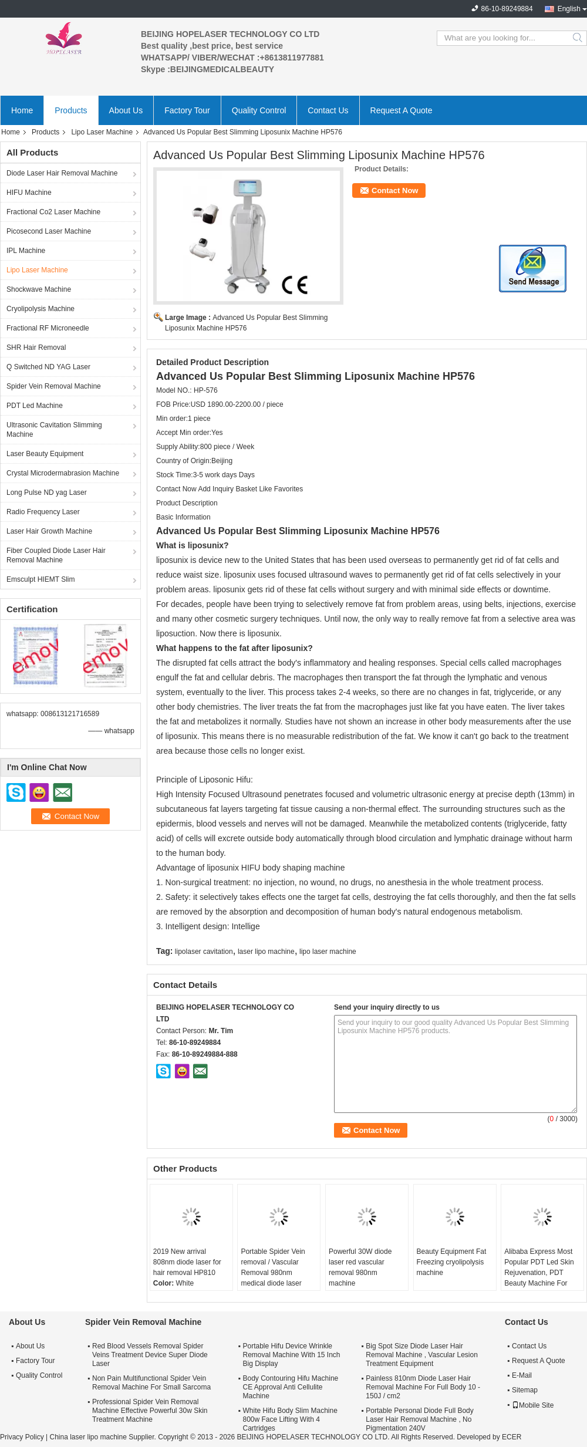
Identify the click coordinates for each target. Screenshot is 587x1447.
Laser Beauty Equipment (44, 454)
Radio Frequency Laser (43, 512)
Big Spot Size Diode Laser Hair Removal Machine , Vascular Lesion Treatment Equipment (422, 1355)
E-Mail (522, 1375)
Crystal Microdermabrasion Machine (62, 473)
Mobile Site (533, 1405)
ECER (511, 1437)
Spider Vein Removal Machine (53, 386)
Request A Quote (401, 110)
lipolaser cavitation (204, 951)
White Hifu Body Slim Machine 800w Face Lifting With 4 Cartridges (289, 1419)
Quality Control (259, 110)
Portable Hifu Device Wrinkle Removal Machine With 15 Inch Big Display (291, 1355)
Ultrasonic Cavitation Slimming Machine (54, 430)
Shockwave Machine (38, 289)
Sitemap (525, 1390)
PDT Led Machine (34, 406)
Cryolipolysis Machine (40, 309)
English (569, 9)
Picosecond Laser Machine (48, 231)
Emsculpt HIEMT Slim (40, 579)
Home (22, 110)
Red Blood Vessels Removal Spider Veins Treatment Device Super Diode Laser (150, 1355)
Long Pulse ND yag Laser (46, 492)
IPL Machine (25, 251)
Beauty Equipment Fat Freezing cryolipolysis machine (452, 1262)
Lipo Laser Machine (102, 132)
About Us (126, 110)
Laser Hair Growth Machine (49, 531)
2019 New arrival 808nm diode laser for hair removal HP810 (187, 1262)
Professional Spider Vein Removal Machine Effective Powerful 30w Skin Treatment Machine (150, 1411)
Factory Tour (187, 110)
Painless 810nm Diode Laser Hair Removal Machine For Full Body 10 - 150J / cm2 (423, 1387)
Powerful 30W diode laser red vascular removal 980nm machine (360, 1267)
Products (71, 110)
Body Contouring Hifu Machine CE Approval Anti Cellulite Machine (290, 1387)
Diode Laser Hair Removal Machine (61, 173)
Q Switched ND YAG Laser (48, 367)
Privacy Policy (22, 1437)
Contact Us (328, 110)
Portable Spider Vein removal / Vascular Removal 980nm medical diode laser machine (273, 1272)
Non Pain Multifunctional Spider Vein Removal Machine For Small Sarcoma (151, 1382)
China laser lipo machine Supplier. (103, 1437)
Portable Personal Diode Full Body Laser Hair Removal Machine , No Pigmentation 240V (419, 1419)
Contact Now (395, 190)
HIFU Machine (29, 192)
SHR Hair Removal (36, 347)
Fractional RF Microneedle (47, 328)
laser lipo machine (266, 951)
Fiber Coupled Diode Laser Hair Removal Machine (56, 555)
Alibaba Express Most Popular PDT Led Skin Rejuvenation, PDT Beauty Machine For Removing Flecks (539, 1272)
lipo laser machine (327, 951)
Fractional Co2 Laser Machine (53, 212)
